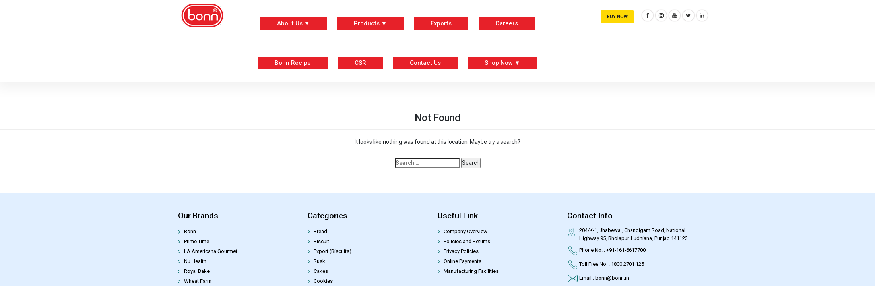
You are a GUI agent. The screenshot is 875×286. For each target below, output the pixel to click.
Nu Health (195, 261)
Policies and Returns (467, 241)
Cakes (321, 271)
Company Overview (465, 231)
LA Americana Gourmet (210, 251)
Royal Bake (197, 271)
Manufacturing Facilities (471, 271)
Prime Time (196, 241)
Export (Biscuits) (332, 251)
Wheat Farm (197, 281)
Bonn (190, 231)
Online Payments (462, 261)
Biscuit (321, 241)
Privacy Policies (461, 251)
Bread (320, 231)
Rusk (319, 261)
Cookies (323, 281)
